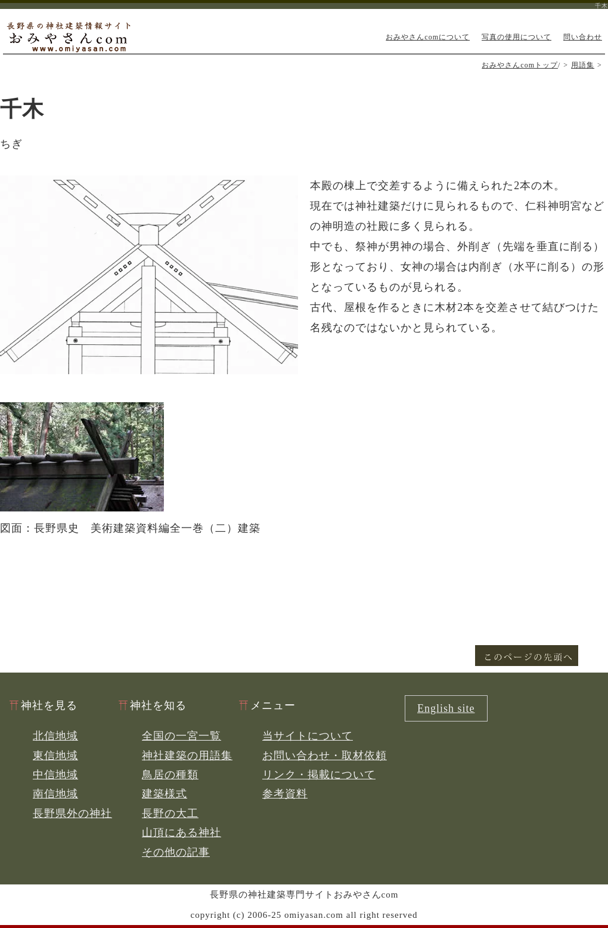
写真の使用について (516, 37)
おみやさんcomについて (428, 37)
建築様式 (164, 794)
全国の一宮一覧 (181, 736)
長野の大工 (170, 813)
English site (446, 708)
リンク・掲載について (319, 775)
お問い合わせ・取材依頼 (324, 755)
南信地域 (55, 794)
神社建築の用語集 (187, 755)
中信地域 (55, 775)
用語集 (582, 65)
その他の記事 (176, 852)
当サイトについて (307, 736)
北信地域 (55, 736)
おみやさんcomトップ (520, 65)
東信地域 (55, 755)
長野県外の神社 (72, 813)
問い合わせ (582, 37)
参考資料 (285, 794)
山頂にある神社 (181, 832)
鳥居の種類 (170, 775)
